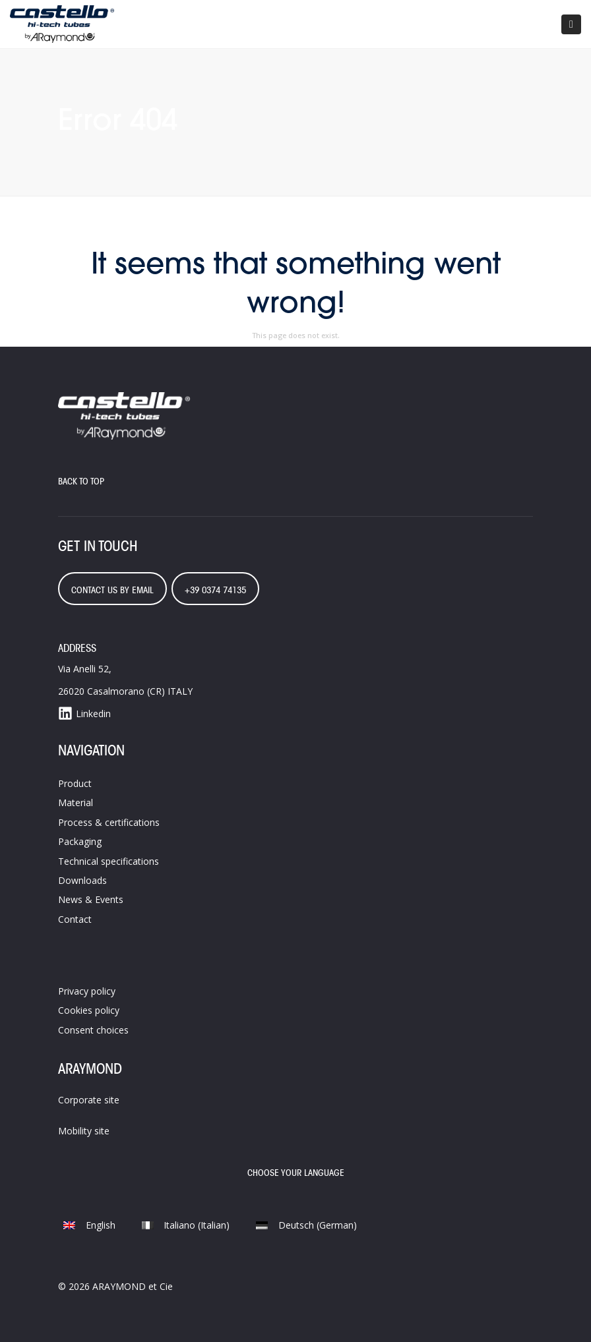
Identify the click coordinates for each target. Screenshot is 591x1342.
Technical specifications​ (108, 861)
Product (75, 783)
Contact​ (75, 919)
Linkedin (84, 713)
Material (75, 802)
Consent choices (93, 1030)
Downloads (82, 880)
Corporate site (88, 1100)
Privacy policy (86, 991)
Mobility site (83, 1130)
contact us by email (112, 590)
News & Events (90, 899)
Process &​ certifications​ (109, 822)
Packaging (80, 841)
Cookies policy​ (88, 1010)
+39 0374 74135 (215, 590)
